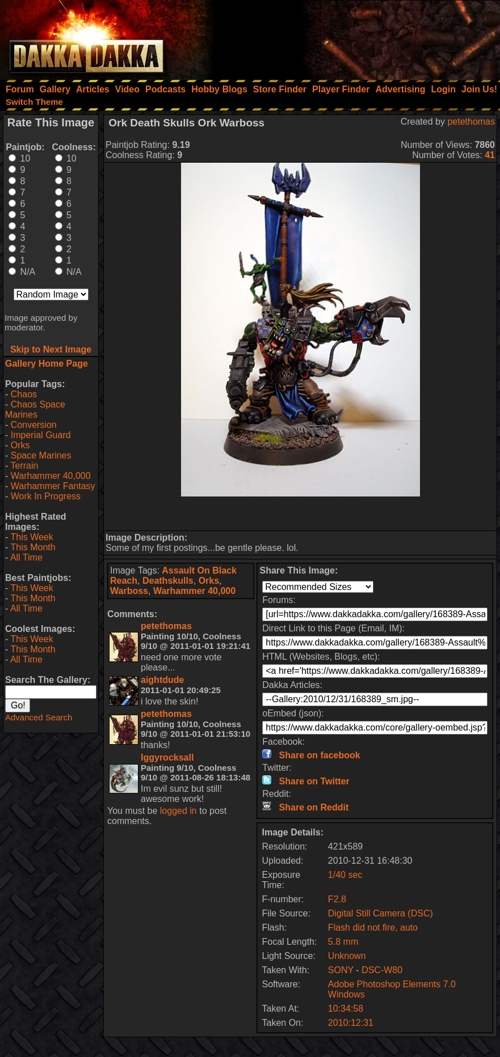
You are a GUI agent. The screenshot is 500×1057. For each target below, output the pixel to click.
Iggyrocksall (167, 757)
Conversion (34, 425)
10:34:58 (345, 1008)
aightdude (162, 680)
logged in (178, 811)
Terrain (24, 465)
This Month (32, 547)
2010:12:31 (350, 1023)
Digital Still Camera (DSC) (380, 913)
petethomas (471, 121)
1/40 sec (345, 875)
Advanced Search (38, 717)
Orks (20, 445)
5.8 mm (343, 941)
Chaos (24, 394)
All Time (26, 557)
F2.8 (337, 899)
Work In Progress (46, 496)
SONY (341, 970)
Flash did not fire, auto (373, 927)
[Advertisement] (347, 37)
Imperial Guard (41, 435)
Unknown (347, 956)
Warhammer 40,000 (51, 476)
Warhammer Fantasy (53, 486)
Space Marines (41, 455)
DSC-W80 (382, 970)
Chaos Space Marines (35, 409)
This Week (31, 537)
